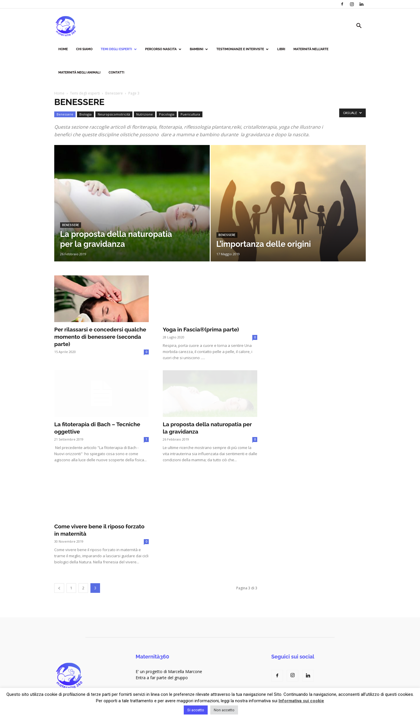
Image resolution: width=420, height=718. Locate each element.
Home (63, 49)
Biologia (85, 114)
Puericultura (190, 114)
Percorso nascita (163, 49)
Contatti (116, 72)
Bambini (199, 49)
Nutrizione (144, 114)
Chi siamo (84, 49)
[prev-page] (59, 588)
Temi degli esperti (118, 49)
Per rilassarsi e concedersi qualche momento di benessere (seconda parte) (100, 336)
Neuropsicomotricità (114, 114)
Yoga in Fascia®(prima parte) (201, 329)
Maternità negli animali (79, 72)
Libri (281, 49)
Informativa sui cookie (301, 700)
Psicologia (166, 114)
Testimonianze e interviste (242, 49)
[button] (359, 26)
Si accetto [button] (195, 710)
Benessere (114, 93)
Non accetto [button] (224, 710)
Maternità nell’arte (310, 49)
